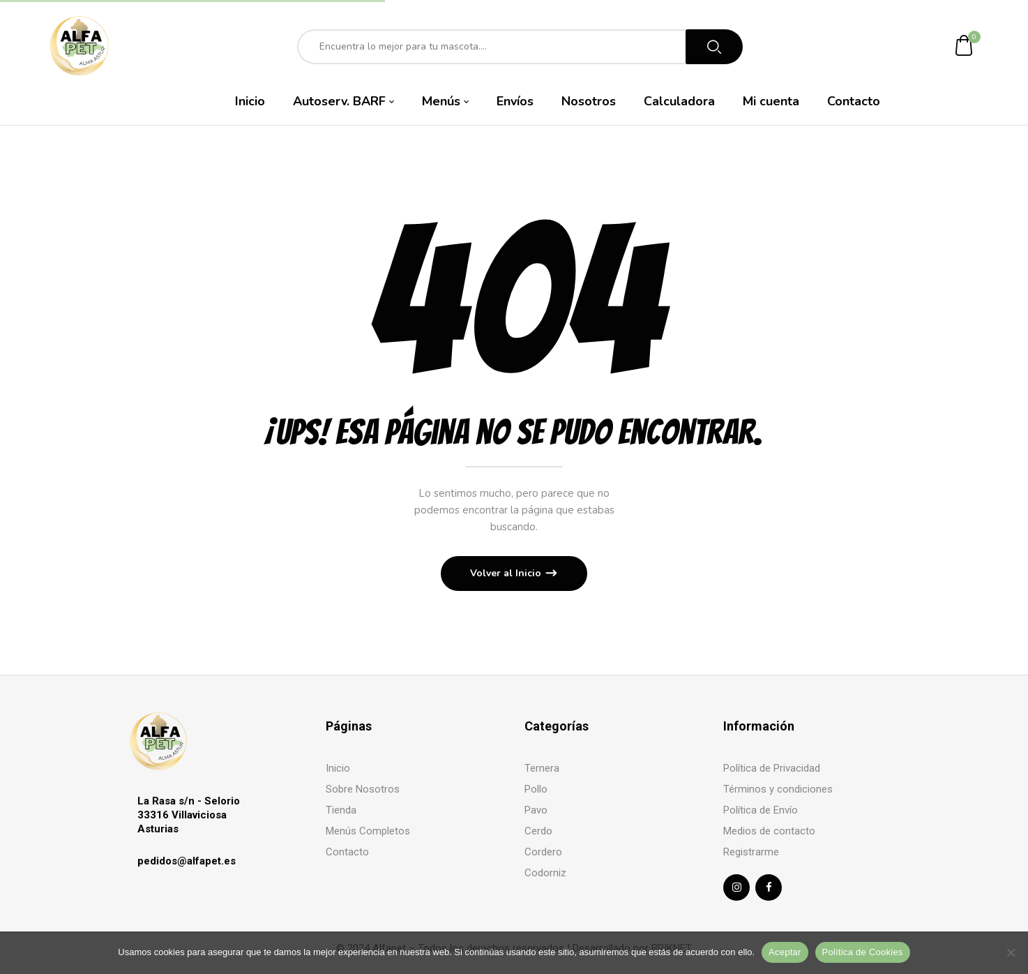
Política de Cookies (862, 952)
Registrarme (751, 852)
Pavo (535, 810)
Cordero (543, 852)
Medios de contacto (769, 831)
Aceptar (785, 952)
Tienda (341, 810)
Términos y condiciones (778, 789)
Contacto (347, 852)
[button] (964, 46)
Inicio (338, 768)
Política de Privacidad (771, 768)
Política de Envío (760, 810)
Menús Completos (368, 831)
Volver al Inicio (507, 573)
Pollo (535, 789)
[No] (1011, 952)
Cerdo (538, 831)
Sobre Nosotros (363, 789)
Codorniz (545, 873)
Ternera (541, 768)
